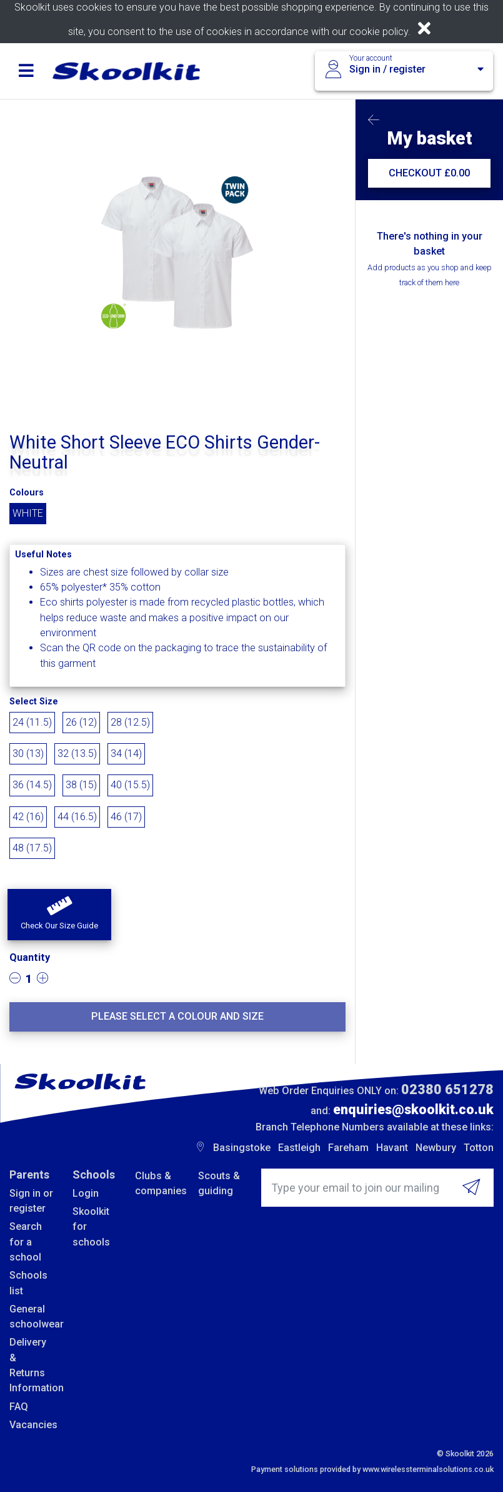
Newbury (436, 1148)
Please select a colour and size (177, 1016)
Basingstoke (242, 1148)
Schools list (28, 1282)
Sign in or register (31, 1200)
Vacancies (31, 1425)
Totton (479, 1148)
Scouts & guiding (219, 1183)
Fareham (348, 1148)
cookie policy (378, 32)
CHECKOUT (429, 173)
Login (85, 1193)
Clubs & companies (157, 1183)
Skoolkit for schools (91, 1226)
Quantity (29, 957)
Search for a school (25, 1241)
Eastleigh (299, 1148)
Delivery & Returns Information (31, 1365)
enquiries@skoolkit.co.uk (413, 1109)
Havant (392, 1148)
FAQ (18, 1407)
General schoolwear (31, 1316)
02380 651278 (447, 1089)
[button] (59, 914)
